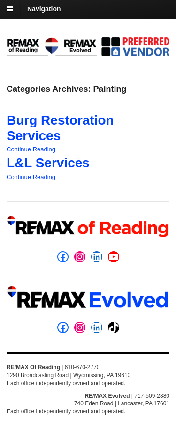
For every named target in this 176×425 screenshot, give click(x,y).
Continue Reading (31, 149)
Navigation (44, 9)
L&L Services (48, 163)
